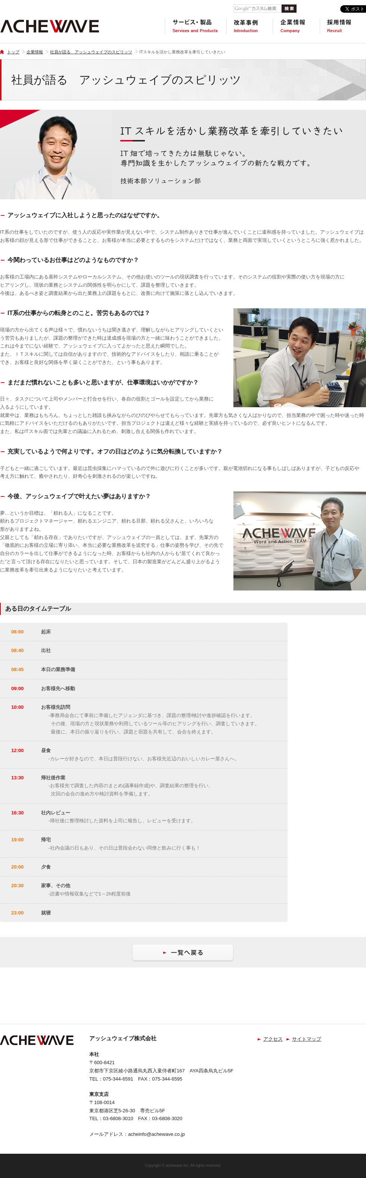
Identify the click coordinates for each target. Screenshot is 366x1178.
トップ (13, 52)
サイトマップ (306, 1039)
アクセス (273, 1039)
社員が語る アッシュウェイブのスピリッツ (91, 52)
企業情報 (35, 52)
